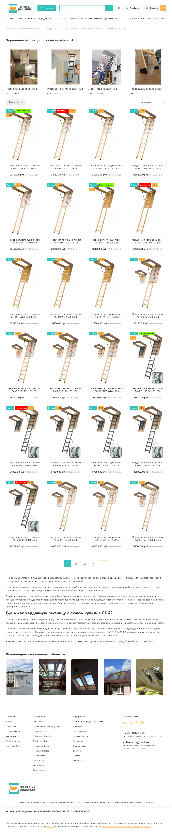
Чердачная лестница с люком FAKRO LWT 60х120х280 (65, 538)
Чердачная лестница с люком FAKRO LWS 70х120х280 (147, 241)
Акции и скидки (13, 741)
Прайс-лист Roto (41, 755)
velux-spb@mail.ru (136, 742)
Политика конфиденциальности (88, 721)
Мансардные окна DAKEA (32, 802)
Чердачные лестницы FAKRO (61, 28)
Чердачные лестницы (30, 28)
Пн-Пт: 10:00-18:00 (157, 18)
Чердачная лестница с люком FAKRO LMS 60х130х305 (65, 464)
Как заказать (61, 18)
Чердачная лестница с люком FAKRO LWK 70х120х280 (65, 167)
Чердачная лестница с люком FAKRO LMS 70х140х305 (24, 538)
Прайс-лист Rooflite (42, 736)
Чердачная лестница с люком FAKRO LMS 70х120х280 (24, 464)
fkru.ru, (50, 826)
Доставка (108, 18)
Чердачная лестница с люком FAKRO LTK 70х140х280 (106, 390)
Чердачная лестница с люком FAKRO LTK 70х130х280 (65, 390)
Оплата (76, 755)
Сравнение (78, 741)
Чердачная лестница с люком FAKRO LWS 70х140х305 (106, 315)
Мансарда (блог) (78, 18)
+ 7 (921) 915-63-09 (135, 18)
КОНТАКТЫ (30, 18)
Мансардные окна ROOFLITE (65, 802)
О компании (11, 726)
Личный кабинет (81, 746)
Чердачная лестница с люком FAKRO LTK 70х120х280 (24, 390)
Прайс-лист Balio (41, 746)
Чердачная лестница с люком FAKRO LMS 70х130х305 (147, 464)
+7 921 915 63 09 (134, 733)
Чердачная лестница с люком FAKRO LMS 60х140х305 (106, 464)
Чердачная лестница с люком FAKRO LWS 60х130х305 (24, 315)
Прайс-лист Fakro (41, 750)
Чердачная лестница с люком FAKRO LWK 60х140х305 (65, 241)
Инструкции (78, 726)
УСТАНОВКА (39, 765)
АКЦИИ (18, 18)
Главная (9, 18)
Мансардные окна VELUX (128, 802)
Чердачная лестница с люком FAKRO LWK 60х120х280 (24, 167)
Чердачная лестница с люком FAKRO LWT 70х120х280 (106, 538)
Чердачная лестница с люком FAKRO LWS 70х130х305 (65, 315)
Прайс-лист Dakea (41, 741)
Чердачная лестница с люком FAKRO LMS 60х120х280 (147, 390)
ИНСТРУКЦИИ (95, 18)
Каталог (46, 8)
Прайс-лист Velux (41, 731)
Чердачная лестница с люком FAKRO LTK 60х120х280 (147, 315)
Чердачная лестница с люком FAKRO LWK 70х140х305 (24, 241)
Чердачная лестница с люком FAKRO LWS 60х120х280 (106, 241)
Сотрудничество (45, 18)
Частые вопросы (81, 736)
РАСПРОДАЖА (40, 721)
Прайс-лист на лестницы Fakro (47, 726)
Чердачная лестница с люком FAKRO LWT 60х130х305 (147, 538)
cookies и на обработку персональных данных (126, 826)
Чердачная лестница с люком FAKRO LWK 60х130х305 (106, 167)
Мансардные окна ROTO (97, 802)
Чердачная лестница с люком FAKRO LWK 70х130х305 (147, 167)
